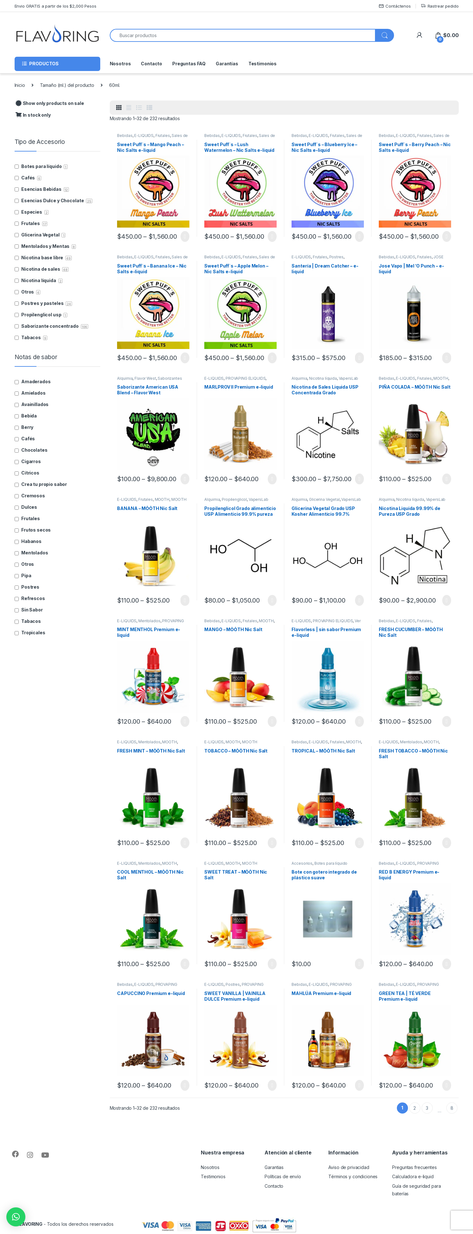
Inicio (20, 85)
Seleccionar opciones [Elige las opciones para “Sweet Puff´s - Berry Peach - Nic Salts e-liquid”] (446, 236)
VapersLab (348, 378)
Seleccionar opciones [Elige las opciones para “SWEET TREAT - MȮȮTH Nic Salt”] (272, 964)
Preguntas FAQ (189, 63)
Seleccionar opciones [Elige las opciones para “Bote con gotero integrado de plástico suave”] (359, 964)
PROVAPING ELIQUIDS (246, 378)
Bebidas (124, 135)
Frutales (162, 135)
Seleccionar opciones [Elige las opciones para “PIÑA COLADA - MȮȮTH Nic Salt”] (446, 479)
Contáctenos (395, 6)
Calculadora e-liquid (412, 1176)
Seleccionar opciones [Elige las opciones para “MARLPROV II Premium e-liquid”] (272, 479)
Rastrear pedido (440, 6)
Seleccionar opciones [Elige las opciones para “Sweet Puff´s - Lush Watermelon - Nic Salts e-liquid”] (272, 236)
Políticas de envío (283, 1176)
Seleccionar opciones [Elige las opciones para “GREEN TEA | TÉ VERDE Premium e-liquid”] (446, 1085)
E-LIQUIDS (144, 135)
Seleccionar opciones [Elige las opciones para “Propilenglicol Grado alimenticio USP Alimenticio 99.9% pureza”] (272, 600)
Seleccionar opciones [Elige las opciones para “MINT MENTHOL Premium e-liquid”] (185, 721)
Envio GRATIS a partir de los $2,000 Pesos (55, 6)
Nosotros (120, 63)
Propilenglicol (234, 499)
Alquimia (125, 378)
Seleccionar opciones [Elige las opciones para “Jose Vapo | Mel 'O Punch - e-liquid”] (446, 357)
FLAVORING (30, 1224)
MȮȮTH (440, 378)
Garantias (274, 1167)
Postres (336, 257)
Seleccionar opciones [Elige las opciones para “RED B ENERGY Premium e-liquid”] (446, 964)
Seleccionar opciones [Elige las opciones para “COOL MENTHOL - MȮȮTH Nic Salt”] (185, 964)
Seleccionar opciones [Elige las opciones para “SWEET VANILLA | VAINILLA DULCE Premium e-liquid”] (272, 1085)
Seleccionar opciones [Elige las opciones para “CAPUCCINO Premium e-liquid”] (185, 1085)
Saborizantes (170, 378)
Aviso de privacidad (348, 1167)
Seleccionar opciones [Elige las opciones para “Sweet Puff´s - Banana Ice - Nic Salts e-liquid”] (185, 357)
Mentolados (149, 620)
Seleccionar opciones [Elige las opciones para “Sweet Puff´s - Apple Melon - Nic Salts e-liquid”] (272, 357)
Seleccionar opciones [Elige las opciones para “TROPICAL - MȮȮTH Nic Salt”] (359, 842)
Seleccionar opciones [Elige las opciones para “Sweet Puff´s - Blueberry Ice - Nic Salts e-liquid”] (359, 236)
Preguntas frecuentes (414, 1167)
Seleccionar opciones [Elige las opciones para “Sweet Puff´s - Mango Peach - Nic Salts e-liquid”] (185, 236)
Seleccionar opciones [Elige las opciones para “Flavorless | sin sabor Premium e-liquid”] (359, 721)
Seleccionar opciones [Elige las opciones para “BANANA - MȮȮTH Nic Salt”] (185, 600)
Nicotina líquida (323, 378)
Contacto (151, 63)
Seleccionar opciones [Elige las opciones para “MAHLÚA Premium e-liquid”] (359, 1085)
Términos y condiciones (353, 1176)
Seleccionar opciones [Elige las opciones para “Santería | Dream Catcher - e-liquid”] (359, 357)
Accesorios (302, 863)
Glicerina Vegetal (324, 499)
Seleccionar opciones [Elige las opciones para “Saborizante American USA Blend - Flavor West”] (185, 479)
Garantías (227, 63)
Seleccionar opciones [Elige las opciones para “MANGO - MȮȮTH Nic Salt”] (272, 721)
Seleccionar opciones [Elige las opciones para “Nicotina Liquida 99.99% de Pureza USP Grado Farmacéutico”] (446, 600)
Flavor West (145, 378)
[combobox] (242, 35)
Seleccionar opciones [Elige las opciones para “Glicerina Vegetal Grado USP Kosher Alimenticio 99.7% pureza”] (359, 600)
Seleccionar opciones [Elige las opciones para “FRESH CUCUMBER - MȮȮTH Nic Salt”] (446, 721)
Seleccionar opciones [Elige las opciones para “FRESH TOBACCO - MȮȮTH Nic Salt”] (446, 842)
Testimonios (262, 63)
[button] (15, 1216)
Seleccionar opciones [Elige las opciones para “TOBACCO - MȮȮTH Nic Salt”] (272, 842)
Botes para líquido (330, 863)
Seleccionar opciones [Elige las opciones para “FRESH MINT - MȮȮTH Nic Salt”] (185, 842)
